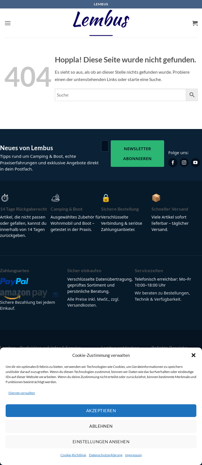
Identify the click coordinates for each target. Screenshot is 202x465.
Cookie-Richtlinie (73, 455)
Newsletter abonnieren (137, 153)
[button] (193, 355)
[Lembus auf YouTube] (195, 162)
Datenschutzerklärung (105, 455)
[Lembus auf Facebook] (172, 162)
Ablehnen (101, 426)
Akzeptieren (101, 410)
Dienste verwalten (21, 393)
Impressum (133, 455)
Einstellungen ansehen (101, 441)
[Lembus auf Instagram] (184, 162)
